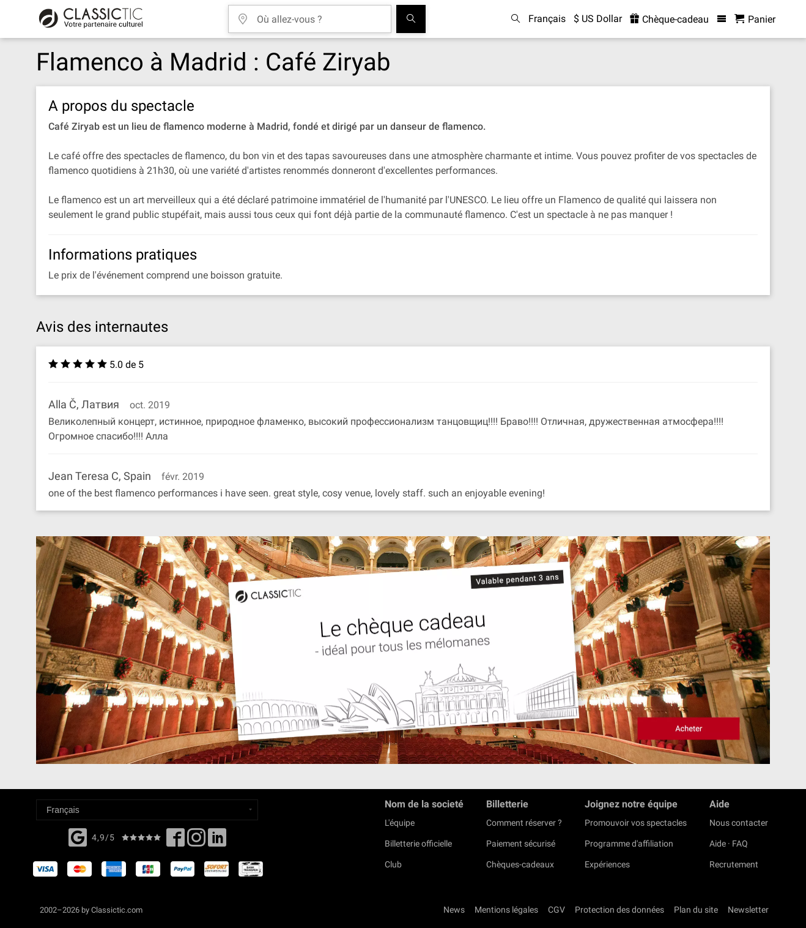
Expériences (607, 864)
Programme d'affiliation (629, 843)
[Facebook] (77, 836)
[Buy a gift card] (403, 650)
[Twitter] (196, 841)
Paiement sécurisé (520, 843)
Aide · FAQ (728, 843)
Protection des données (619, 910)
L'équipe (400, 823)
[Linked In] (217, 841)
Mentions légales (506, 910)
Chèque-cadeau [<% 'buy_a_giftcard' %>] (669, 19)
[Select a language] (147, 809)
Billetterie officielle (418, 843)
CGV (556, 910)
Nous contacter (738, 823)
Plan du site (696, 910)
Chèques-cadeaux (520, 864)
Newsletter (748, 910)
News (454, 910)
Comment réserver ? (524, 823)
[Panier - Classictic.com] (754, 19)
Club (393, 864)
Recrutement (733, 864)
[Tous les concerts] (411, 19)
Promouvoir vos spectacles (636, 823)
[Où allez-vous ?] (318, 15)
